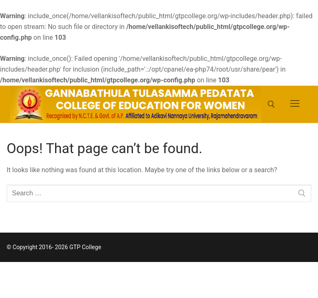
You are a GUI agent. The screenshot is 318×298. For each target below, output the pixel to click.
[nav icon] (295, 104)
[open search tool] (271, 104)
